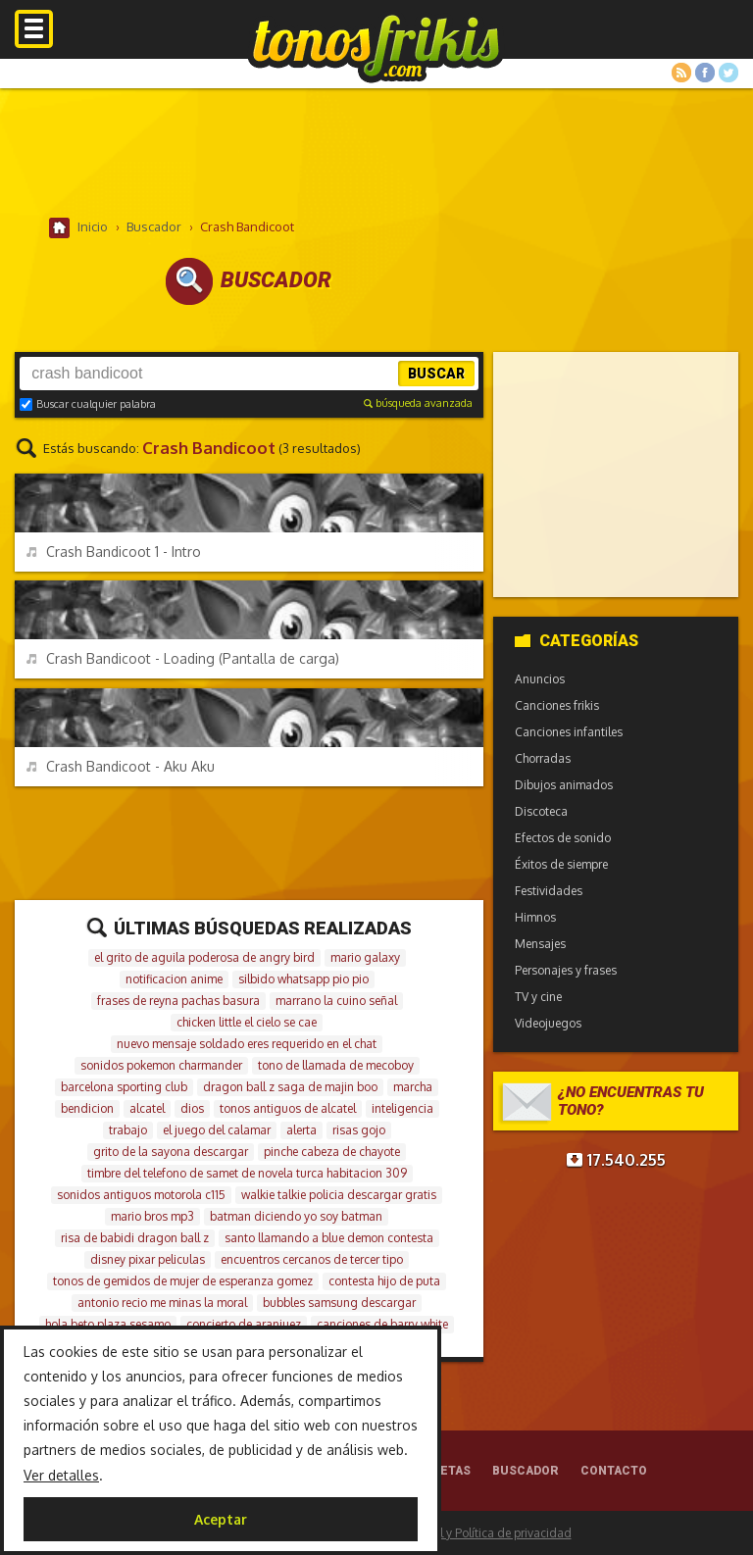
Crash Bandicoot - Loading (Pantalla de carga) (182, 658)
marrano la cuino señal (336, 1000)
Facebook (705, 72)
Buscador (525, 1471)
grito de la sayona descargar (170, 1151)
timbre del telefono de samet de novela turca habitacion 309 (247, 1173)
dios (192, 1108)
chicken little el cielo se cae (246, 1022)
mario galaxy (365, 957)
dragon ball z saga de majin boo (290, 1086)
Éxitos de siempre (561, 864)
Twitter (728, 72)
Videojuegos (548, 1023)
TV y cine (538, 996)
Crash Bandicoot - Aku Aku (120, 766)
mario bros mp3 (152, 1216)
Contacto (613, 1471)
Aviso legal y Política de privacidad (478, 1533)
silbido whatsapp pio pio (303, 979)
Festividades (548, 890)
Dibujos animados (564, 785)
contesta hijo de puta (384, 1281)
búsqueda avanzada (418, 403)
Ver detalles (61, 1475)
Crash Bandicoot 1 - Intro (113, 551)
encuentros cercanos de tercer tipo (312, 1259)
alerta (301, 1130)
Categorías (576, 640)
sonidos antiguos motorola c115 (141, 1194)
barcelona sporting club (124, 1086)
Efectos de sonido (563, 837)
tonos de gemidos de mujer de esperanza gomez (183, 1281)
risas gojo (358, 1130)
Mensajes (540, 943)
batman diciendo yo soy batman (296, 1216)
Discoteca (541, 811)
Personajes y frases (566, 970)
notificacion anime (174, 979)
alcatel (147, 1108)
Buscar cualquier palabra (88, 404)
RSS (681, 72)
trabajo (128, 1130)
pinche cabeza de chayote (332, 1151)
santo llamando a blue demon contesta (329, 1237)
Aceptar (220, 1519)
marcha (412, 1086)
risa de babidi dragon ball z (135, 1237)
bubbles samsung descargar (339, 1302)
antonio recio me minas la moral (162, 1302)
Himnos (535, 917)
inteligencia (402, 1108)
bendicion (87, 1108)
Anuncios (540, 679)
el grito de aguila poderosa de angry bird (204, 957)
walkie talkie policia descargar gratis (338, 1194)
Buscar (436, 373)
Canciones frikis (557, 705)
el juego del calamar (217, 1130)
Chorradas (543, 758)
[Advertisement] (376, 152)
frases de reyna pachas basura (178, 1000)
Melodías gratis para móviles (376, 46)
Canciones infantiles (569, 732)
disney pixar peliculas (147, 1259)
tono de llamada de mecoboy (336, 1065)
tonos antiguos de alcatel (288, 1108)
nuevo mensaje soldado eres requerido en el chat (246, 1043)
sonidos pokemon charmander (161, 1065)
